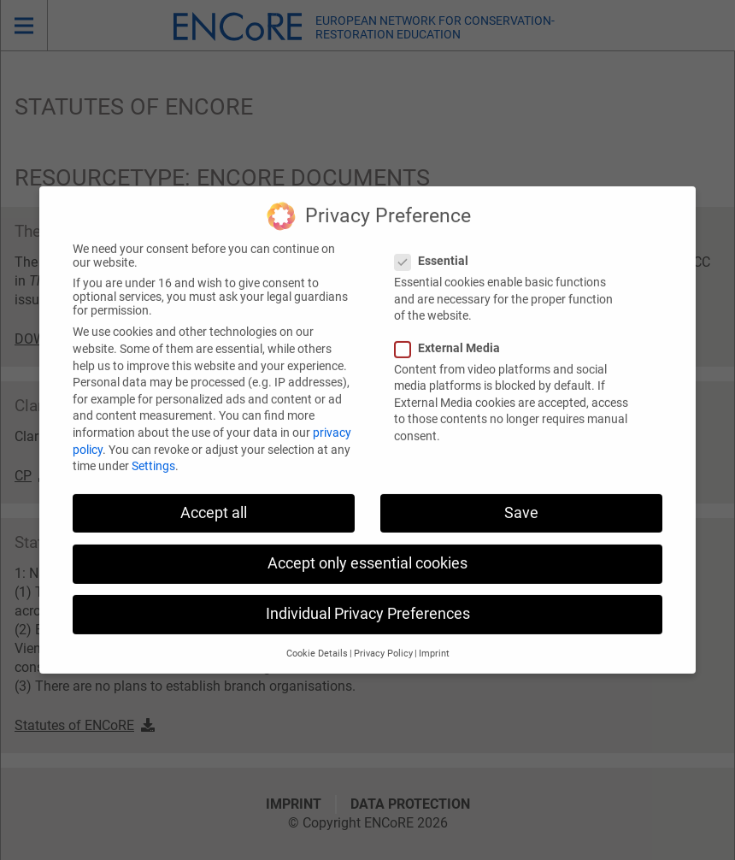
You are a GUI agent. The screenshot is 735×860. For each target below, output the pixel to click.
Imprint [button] (434, 641)
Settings (153, 454)
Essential (436, 249)
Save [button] (521, 501)
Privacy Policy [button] (383, 641)
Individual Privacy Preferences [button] (368, 601)
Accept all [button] (213, 501)
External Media (452, 336)
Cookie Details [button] (317, 641)
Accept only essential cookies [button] (367, 551)
